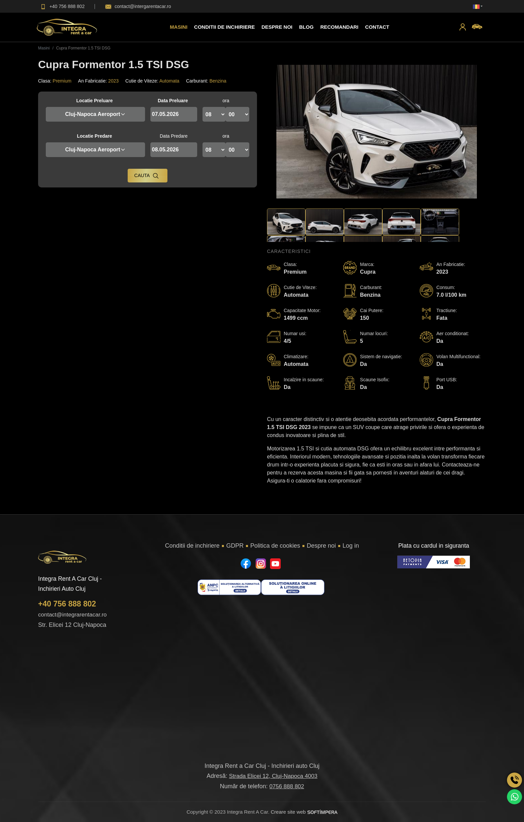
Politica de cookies (275, 545)
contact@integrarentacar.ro (72, 614)
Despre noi (321, 545)
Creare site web (304, 812)
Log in (351, 545)
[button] (462, 27)
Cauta (146, 175)
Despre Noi (276, 27)
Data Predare (173, 136)
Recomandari (339, 27)
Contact (377, 27)
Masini (178, 27)
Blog (306, 27)
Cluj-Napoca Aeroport (95, 114)
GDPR (235, 545)
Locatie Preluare (94, 100)
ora (226, 100)
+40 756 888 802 (67, 603)
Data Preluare (173, 100)
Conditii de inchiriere (224, 27)
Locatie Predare (94, 136)
